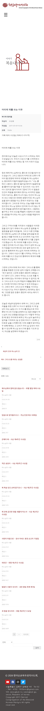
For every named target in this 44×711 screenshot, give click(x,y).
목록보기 (5, 368)
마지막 (25, 634)
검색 (37, 648)
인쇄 (38, 339)
